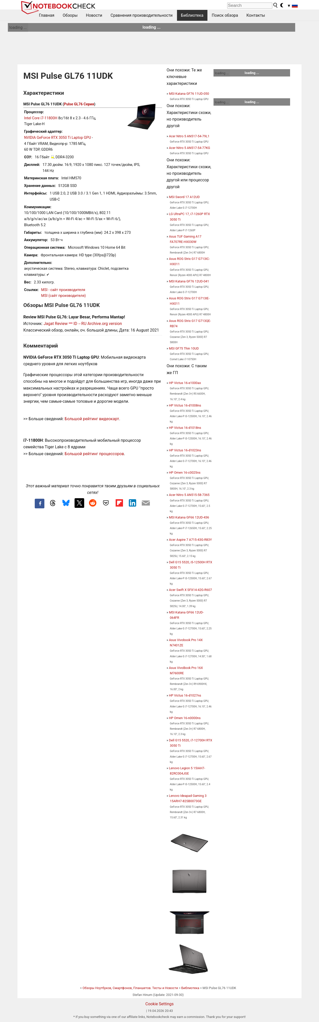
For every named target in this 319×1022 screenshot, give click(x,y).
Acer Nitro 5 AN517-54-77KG (189, 148)
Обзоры (70, 15)
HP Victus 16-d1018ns (185, 428)
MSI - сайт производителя (63, 290)
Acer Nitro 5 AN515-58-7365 (189, 495)
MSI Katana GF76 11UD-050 (189, 93)
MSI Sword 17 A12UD (184, 197)
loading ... (18, 27)
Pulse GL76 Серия (79, 104)
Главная (47, 15)
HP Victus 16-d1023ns (185, 450)
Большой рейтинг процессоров (94, 453)
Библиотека (192, 15)
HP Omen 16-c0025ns (185, 472)
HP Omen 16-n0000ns (185, 718)
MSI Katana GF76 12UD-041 (189, 281)
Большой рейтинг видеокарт (92, 418)
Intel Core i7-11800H (40, 118)
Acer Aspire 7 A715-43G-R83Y (190, 540)
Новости (94, 15)
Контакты (255, 15)
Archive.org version (104, 323)
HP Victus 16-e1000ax (185, 383)
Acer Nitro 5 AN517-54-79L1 (189, 136)
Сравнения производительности (142, 15)
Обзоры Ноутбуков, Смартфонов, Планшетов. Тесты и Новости (130, 988)
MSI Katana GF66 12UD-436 (189, 517)
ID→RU (80, 323)
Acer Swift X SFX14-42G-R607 (190, 590)
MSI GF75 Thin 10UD (184, 348)
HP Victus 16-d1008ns (185, 405)
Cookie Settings (159, 1003)
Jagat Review (56, 323)
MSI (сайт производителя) (63, 296)
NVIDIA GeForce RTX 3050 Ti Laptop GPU (57, 138)
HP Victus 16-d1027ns (185, 695)
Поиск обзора (225, 15)
